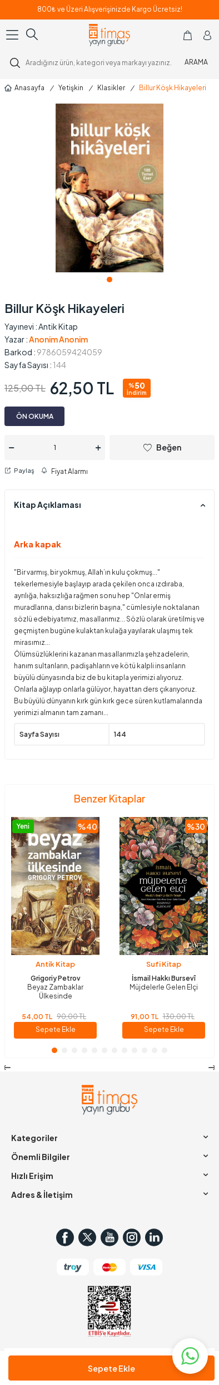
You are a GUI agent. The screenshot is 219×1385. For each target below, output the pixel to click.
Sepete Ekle (111, 1368)
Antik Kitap (58, 326)
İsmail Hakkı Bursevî (164, 978)
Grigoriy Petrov (56, 978)
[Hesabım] (207, 35)
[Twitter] (87, 1237)
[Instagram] (132, 1237)
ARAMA (196, 62)
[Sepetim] (187, 35)
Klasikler (111, 88)
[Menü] (13, 34)
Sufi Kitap (163, 964)
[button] (109, 279)
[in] (154, 1237)
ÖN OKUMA (34, 416)
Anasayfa (24, 88)
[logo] (109, 35)
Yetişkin (70, 88)
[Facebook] (65, 1237)
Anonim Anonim (58, 339)
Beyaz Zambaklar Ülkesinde (55, 991)
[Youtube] (109, 1237)
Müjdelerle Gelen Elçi (164, 987)
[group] (109, 188)
